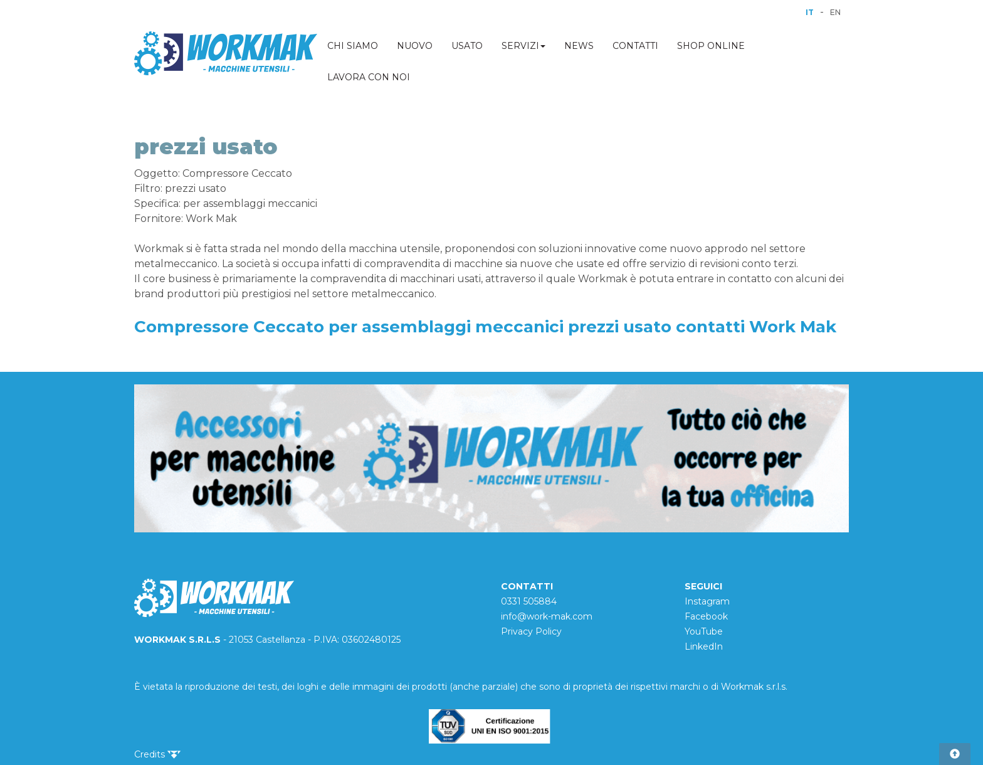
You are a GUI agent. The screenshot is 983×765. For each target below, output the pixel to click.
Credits (157, 754)
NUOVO (415, 45)
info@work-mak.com (546, 616)
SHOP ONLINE (711, 45)
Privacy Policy (531, 631)
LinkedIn (704, 646)
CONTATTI (635, 45)
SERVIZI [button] (523, 45)
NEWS (579, 45)
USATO (467, 45)
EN (835, 12)
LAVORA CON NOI (368, 77)
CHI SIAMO (352, 45)
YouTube (704, 631)
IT (810, 12)
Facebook (706, 616)
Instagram (707, 601)
